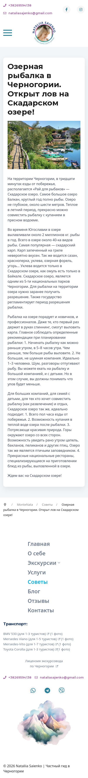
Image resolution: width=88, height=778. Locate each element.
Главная (39, 543)
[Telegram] (47, 690)
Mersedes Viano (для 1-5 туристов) (31, 639)
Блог (34, 591)
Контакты (41, 610)
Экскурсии (44, 562)
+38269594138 (17, 5)
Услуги (37, 572)
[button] (7, 33)
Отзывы (38, 600)
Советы (38, 581)
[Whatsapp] (33, 690)
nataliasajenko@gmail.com (27, 13)
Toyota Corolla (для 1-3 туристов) (30, 649)
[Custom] (61, 690)
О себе (37, 553)
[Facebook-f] (66, 9)
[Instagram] (81, 9)
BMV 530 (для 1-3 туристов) (26, 634)
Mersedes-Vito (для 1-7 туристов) (30, 644)
